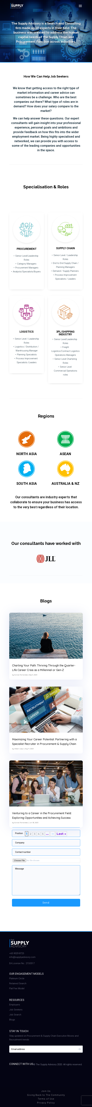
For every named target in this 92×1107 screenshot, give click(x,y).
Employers (14, 1004)
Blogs (12, 1019)
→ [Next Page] (52, 834)
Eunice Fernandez (21, 675)
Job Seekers (15, 1009)
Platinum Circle (16, 978)
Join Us (46, 1091)
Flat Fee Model (16, 988)
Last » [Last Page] (61, 834)
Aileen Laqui (19, 749)
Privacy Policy (46, 1103)
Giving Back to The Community (46, 1095)
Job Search (15, 1014)
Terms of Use (46, 1099)
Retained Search (17, 983)
